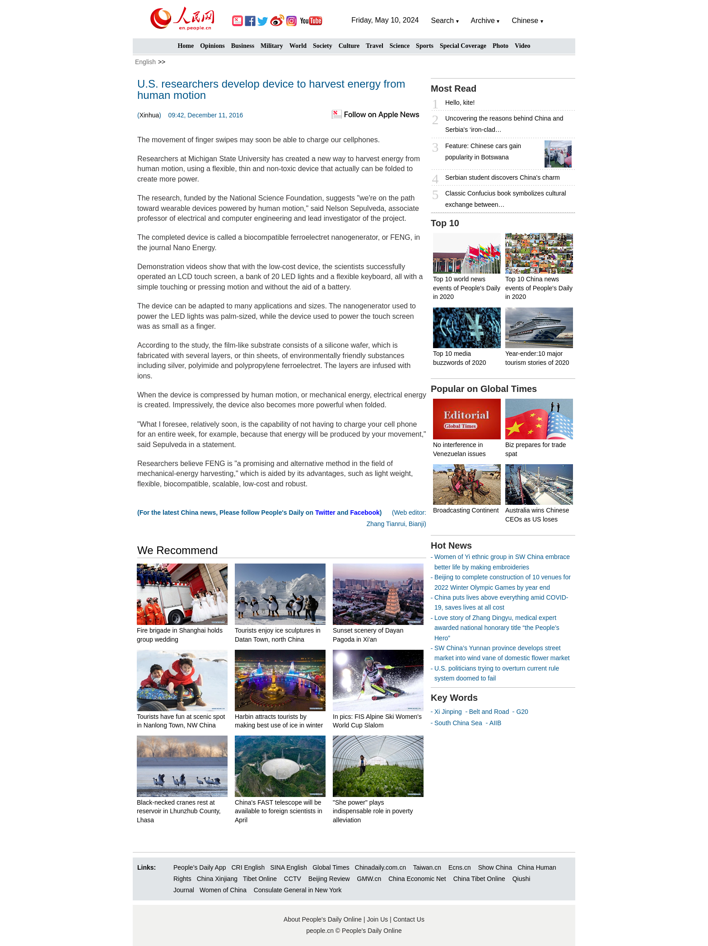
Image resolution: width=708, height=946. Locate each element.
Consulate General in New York (298, 890)
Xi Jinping (448, 711)
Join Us (378, 919)
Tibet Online (260, 878)
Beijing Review (329, 878)
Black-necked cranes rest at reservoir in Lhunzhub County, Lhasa (179, 811)
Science (400, 45)
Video (522, 45)
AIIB (495, 723)
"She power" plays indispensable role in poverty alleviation (373, 811)
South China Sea (458, 723)
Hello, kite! (460, 102)
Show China (495, 867)
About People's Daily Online (323, 919)
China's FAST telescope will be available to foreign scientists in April (278, 811)
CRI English (248, 867)
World (298, 45)
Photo (500, 45)
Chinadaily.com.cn (380, 867)
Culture (349, 45)
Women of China (223, 890)
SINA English (288, 867)
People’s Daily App (199, 867)
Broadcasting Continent (466, 510)
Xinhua (149, 115)
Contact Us (408, 919)
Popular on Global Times (484, 389)
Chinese (525, 20)
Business (242, 45)
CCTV (292, 878)
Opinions (212, 45)
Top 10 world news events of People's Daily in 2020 (466, 287)
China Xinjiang (217, 878)
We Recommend (177, 550)
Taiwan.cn (427, 867)
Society (322, 45)
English (145, 61)
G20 (522, 711)
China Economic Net (417, 878)
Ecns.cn (459, 867)
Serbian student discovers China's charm (502, 177)
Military (272, 45)
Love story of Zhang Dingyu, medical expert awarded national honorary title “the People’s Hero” (496, 628)
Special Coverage (463, 45)
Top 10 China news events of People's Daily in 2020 (539, 287)
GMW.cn (370, 878)
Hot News (451, 545)
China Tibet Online (479, 878)
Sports (424, 45)
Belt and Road (489, 711)
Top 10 (445, 223)
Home (185, 45)
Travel (374, 45)
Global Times (330, 867)
